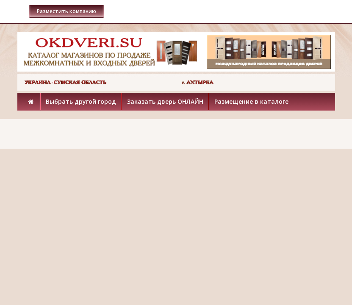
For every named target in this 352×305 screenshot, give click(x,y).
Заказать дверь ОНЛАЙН (165, 101)
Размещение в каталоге (251, 101)
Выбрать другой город (81, 101)
